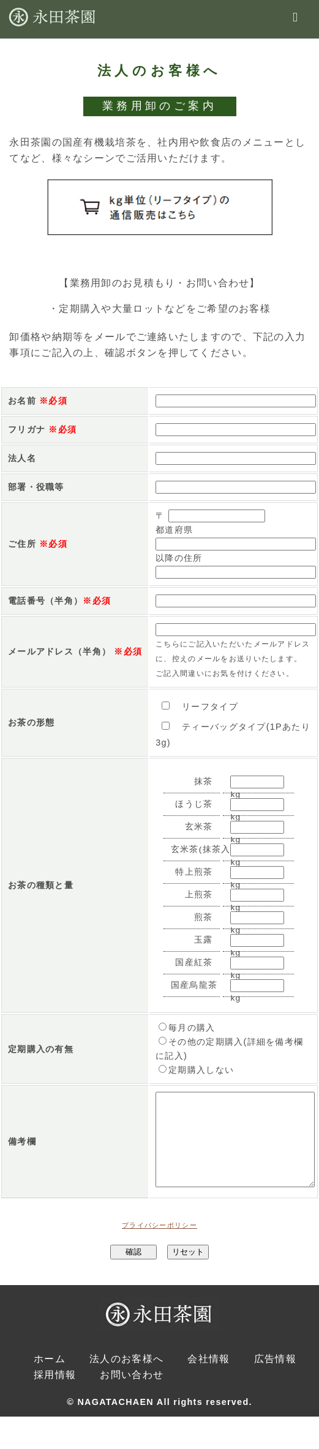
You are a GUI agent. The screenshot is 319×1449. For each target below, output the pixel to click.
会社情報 (208, 1376)
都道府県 (174, 530)
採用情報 (55, 1392)
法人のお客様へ (126, 1376)
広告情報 (275, 1376)
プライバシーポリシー (159, 1243)
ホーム (50, 1376)
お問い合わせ (131, 1392)
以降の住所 (179, 558)
